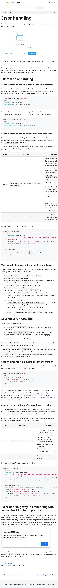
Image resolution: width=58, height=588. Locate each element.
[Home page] (3, 8)
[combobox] (52, 2)
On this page (7, 12)
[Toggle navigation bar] (2, 2)
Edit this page (6, 563)
